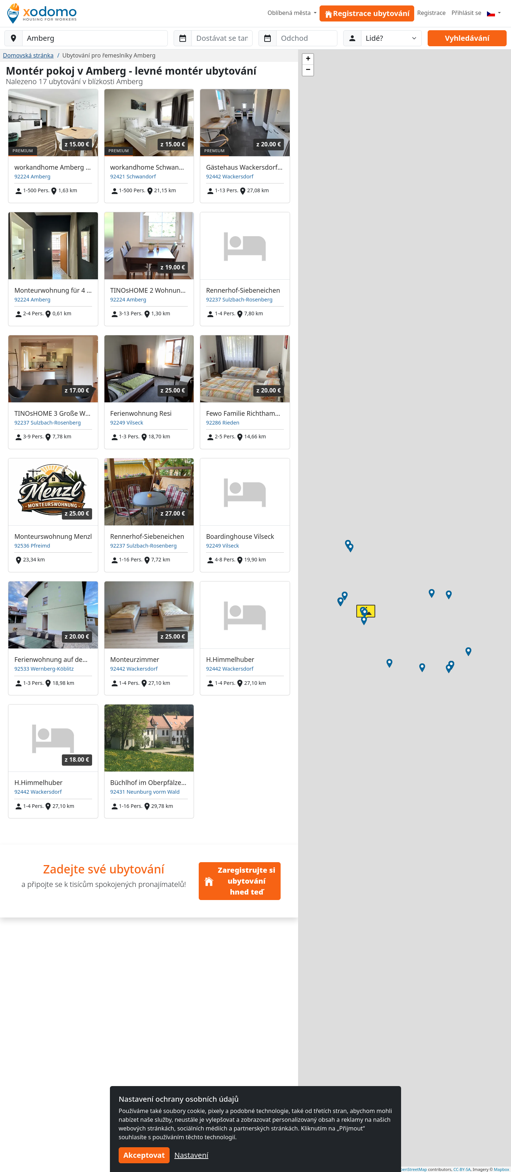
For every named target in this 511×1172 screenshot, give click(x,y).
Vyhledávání (467, 38)
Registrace (431, 13)
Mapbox (501, 1169)
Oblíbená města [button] (290, 13)
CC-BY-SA (462, 1169)
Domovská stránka (28, 55)
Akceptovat (144, 1155)
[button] (364, 620)
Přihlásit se (467, 13)
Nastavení (191, 1155)
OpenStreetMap (412, 1169)
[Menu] (494, 12)
